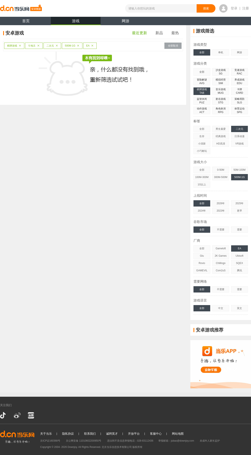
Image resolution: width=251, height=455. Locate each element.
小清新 (202, 143)
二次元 (52, 45)
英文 (239, 308)
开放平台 (134, 433)
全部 (201, 52)
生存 (201, 136)
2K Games (221, 255)
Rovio (202, 263)
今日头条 (30, 415)
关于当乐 (46, 433)
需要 (239, 229)
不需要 (220, 229)
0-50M (220, 169)
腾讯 (239, 270)
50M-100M (239, 169)
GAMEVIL (201, 270)
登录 (234, 8)
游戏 (76, 22)
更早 (239, 210)
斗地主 (34, 45)
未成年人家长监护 (210, 440)
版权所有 (137, 447)
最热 (175, 33)
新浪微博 (17, 415)
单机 (220, 52)
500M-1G (72, 45)
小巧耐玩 (202, 151)
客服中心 (156, 433)
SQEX (239, 263)
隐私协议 (68, 433)
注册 (245, 8)
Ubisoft (239, 255)
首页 (26, 21)
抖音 (3, 415)
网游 (125, 21)
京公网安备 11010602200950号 (83, 440)
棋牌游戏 (14, 45)
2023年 (221, 210)
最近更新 (139, 33)
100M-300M (202, 177)
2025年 (240, 203)
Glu (202, 255)
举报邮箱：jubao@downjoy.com (176, 440)
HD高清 (220, 143)
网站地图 (178, 433)
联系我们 (90, 433)
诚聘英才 (112, 433)
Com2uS (221, 270)
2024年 (202, 210)
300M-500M (220, 177)
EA (90, 45)
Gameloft (221, 248)
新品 (159, 33)
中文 (220, 308)
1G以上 (202, 184)
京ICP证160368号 (50, 440)
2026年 (221, 203)
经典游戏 (221, 136)
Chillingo (220, 263)
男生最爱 (221, 128)
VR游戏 (239, 143)
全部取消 (173, 45)
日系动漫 (239, 136)
